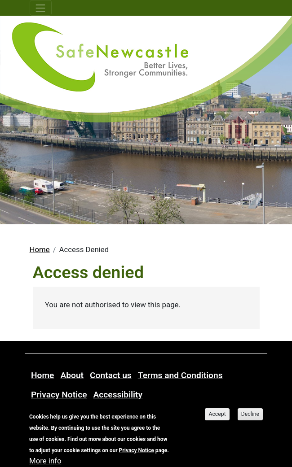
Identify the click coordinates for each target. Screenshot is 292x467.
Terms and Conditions (180, 375)
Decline (250, 418)
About (72, 375)
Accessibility (117, 394)
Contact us (111, 375)
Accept (217, 418)
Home (40, 249)
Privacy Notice (59, 394)
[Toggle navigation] (41, 8)
